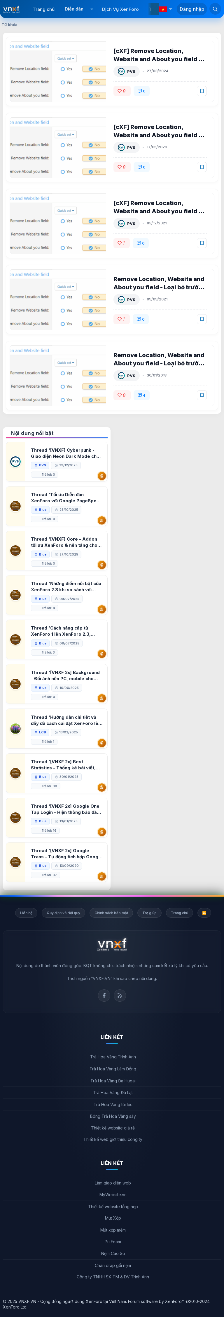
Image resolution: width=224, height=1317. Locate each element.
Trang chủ (44, 9)
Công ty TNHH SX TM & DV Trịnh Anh (113, 1276)
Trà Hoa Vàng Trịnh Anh (113, 1056)
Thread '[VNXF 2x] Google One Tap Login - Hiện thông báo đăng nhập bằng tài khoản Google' (66, 809)
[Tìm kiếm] (215, 9)
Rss (120, 995)
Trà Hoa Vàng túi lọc (113, 1104)
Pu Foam (113, 1241)
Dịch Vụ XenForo (120, 9)
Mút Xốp (113, 1217)
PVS (132, 71)
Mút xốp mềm (113, 1229)
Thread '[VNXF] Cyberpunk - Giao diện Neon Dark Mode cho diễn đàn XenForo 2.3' (66, 453)
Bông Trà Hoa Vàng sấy (113, 1116)
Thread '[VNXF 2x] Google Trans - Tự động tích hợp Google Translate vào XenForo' (67, 854)
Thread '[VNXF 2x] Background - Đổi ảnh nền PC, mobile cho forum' (66, 676)
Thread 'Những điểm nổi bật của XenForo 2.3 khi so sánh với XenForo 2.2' (67, 587)
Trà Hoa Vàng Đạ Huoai (113, 1080)
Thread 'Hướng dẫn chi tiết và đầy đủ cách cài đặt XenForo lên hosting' (67, 720)
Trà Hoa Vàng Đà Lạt (113, 1092)
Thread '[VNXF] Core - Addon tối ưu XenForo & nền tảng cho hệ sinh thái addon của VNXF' (65, 542)
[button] (92, 9)
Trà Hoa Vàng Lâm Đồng (113, 1068)
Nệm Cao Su (113, 1253)
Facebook (104, 995)
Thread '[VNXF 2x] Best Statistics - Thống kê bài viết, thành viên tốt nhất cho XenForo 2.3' (67, 765)
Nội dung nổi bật (32, 433)
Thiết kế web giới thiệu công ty (112, 1139)
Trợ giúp (149, 913)
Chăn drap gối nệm (113, 1265)
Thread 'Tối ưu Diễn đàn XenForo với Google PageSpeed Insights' (58, 498)
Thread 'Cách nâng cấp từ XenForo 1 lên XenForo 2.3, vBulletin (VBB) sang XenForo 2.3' (64, 631)
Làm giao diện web (113, 1182)
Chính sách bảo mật (111, 913)
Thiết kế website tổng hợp (113, 1206)
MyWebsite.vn (113, 1194)
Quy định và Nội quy (63, 913)
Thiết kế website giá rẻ (113, 1127)
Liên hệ (26, 913)
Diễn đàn (74, 9)
